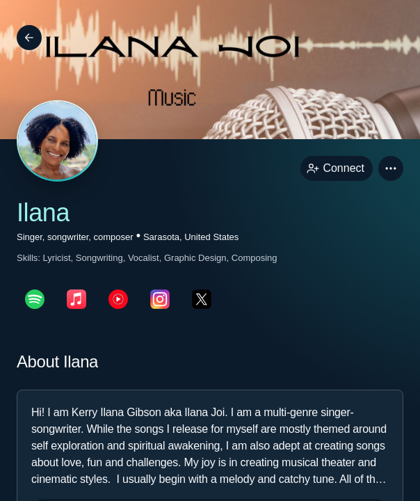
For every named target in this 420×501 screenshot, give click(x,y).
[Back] (29, 37)
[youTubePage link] (118, 299)
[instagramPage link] (160, 299)
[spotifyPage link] (35, 299)
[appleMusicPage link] (76, 299)
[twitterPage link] (202, 299)
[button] (390, 168)
